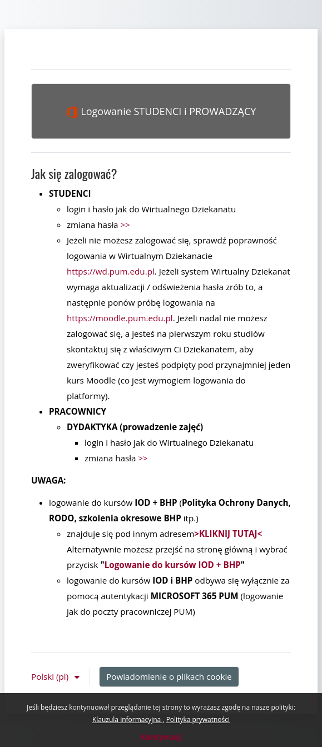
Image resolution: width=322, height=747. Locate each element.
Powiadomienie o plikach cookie (169, 676)
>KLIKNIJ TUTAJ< (228, 533)
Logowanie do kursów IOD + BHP (173, 564)
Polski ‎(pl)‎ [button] (51, 676)
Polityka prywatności (198, 719)
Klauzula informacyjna (127, 719)
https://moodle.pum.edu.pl (120, 317)
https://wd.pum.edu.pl (111, 271)
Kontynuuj (161, 736)
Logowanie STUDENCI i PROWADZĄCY (161, 111)
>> (125, 224)
